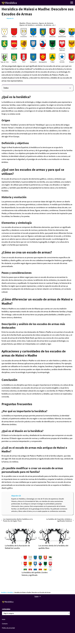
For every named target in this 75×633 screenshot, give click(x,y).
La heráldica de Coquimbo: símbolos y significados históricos (59, 520)
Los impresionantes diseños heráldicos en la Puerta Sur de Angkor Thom (18, 520)
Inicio (3, 619)
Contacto (5, 624)
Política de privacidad (8, 628)
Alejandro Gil (10, 18)
